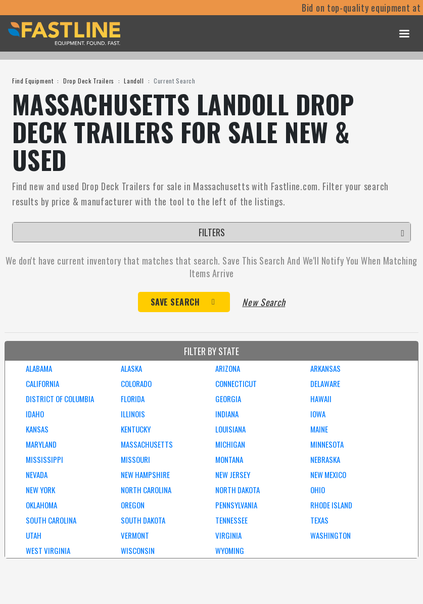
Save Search (175, 302)
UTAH (33, 535)
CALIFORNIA (42, 383)
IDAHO (35, 413)
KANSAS (37, 429)
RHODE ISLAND (331, 504)
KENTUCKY (136, 429)
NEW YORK (40, 489)
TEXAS (319, 520)
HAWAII (321, 398)
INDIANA (227, 413)
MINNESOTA (327, 444)
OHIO (317, 489)
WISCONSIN (138, 550)
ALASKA (131, 368)
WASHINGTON (330, 535)
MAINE (319, 429)
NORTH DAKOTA (237, 489)
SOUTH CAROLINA (51, 520)
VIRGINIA (228, 535)
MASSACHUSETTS (147, 444)
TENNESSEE (231, 520)
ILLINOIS (133, 413)
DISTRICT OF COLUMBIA (60, 398)
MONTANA (229, 459)
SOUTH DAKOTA (143, 520)
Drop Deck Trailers (88, 80)
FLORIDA (133, 398)
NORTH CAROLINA (146, 489)
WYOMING (229, 550)
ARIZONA (227, 368)
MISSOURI (135, 459)
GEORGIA (228, 398)
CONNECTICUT (236, 383)
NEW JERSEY (232, 474)
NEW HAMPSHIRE (145, 474)
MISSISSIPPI (44, 459)
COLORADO (136, 383)
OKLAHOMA (41, 504)
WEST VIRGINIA (48, 550)
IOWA (317, 413)
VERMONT (135, 535)
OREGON (133, 504)
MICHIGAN (230, 444)
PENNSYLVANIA (236, 504)
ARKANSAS (325, 368)
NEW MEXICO (328, 474)
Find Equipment (32, 80)
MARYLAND (41, 444)
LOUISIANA (230, 429)
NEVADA (37, 474)
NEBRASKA (325, 459)
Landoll (134, 80)
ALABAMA (39, 368)
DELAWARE (325, 383)
